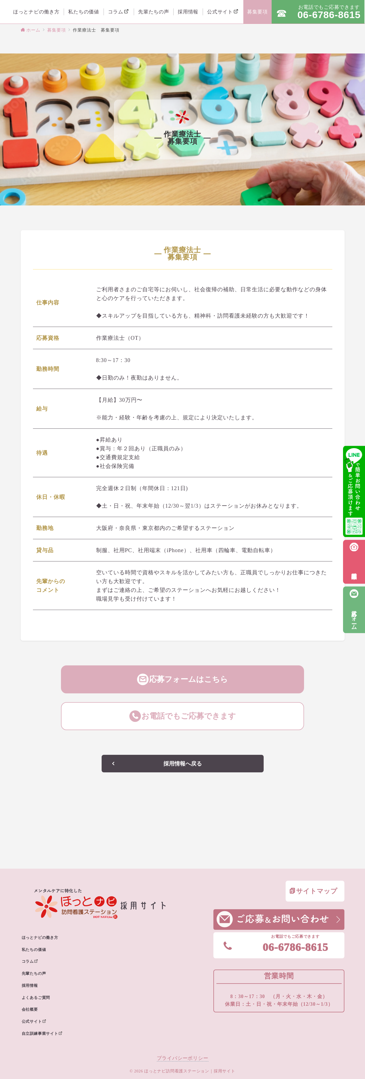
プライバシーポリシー (182, 1058)
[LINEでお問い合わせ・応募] (354, 491)
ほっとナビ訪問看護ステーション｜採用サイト (189, 1071)
